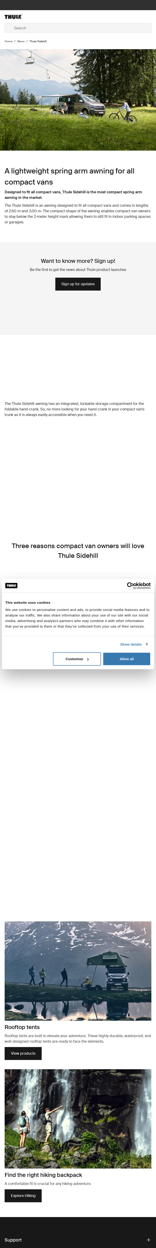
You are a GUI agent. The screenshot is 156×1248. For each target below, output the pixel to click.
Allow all (127, 659)
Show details (131, 644)
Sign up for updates (78, 284)
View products (23, 1165)
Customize (77, 659)
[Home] (29, 16)
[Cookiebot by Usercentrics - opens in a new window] (130, 585)
